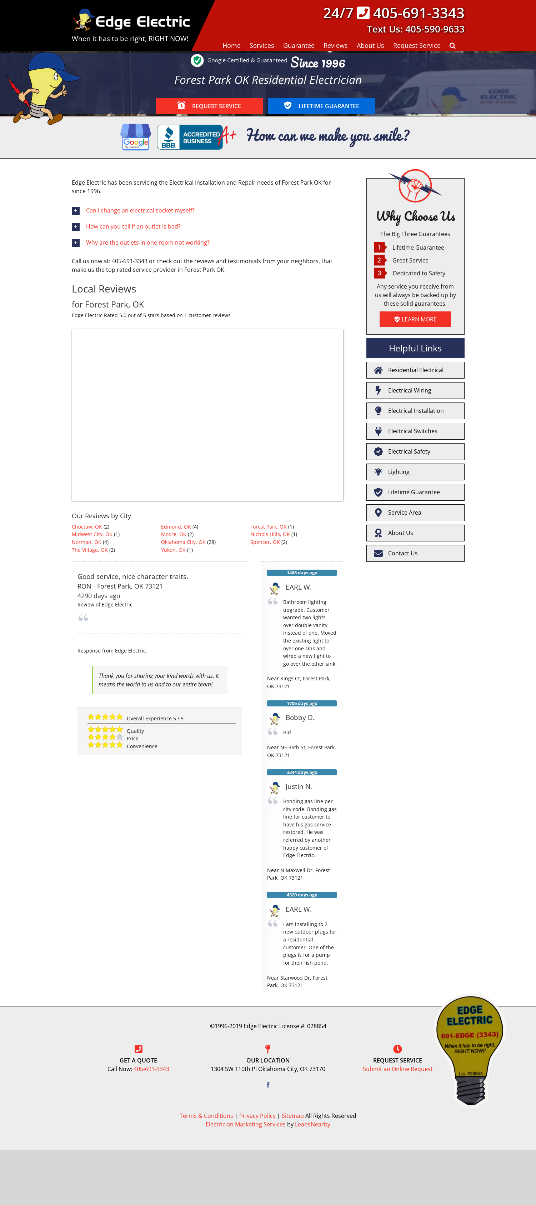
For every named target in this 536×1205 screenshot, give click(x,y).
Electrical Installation (409, 410)
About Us (393, 533)
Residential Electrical (409, 370)
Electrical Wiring (402, 390)
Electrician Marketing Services (246, 1124)
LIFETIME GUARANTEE (321, 105)
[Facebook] (268, 1085)
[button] (453, 45)
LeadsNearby (312, 1124)
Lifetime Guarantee (407, 492)
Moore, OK (173, 534)
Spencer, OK (265, 542)
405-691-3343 (419, 12)
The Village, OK (90, 549)
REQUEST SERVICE (209, 105)
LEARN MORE (415, 319)
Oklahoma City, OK (183, 542)
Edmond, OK (176, 526)
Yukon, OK (173, 549)
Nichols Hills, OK (270, 534)
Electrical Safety (402, 451)
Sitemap (293, 1116)
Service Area (397, 512)
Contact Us (396, 553)
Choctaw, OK (87, 526)
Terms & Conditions (206, 1116)
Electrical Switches (405, 431)
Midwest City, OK (92, 534)
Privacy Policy (257, 1116)
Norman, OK (86, 542)
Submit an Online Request (398, 1069)
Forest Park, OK (268, 526)
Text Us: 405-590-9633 (416, 28)
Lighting (392, 472)
